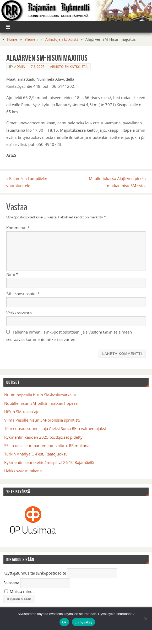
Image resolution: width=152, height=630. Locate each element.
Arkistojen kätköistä (61, 39)
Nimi (12, 274)
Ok (64, 622)
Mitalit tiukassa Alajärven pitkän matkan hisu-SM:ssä (117, 182)
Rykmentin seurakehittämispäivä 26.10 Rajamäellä (49, 462)
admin (19, 66)
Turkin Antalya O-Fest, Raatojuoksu (36, 454)
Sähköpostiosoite (23, 293)
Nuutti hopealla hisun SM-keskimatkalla (40, 394)
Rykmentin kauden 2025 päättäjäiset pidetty (43, 437)
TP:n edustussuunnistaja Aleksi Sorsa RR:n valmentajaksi (55, 428)
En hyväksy (83, 622)
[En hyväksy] (145, 618)
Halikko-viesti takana (23, 470)
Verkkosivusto (19, 312)
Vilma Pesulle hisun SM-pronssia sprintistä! (43, 420)
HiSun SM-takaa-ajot (22, 411)
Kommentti (18, 227)
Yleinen (31, 39)
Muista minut (19, 591)
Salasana (11, 582)
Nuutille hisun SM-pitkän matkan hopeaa (41, 403)
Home (12, 39)
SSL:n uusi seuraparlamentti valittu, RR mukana (46, 445)
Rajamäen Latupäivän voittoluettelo (26, 182)
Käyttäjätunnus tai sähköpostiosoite (34, 573)
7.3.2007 (38, 66)
